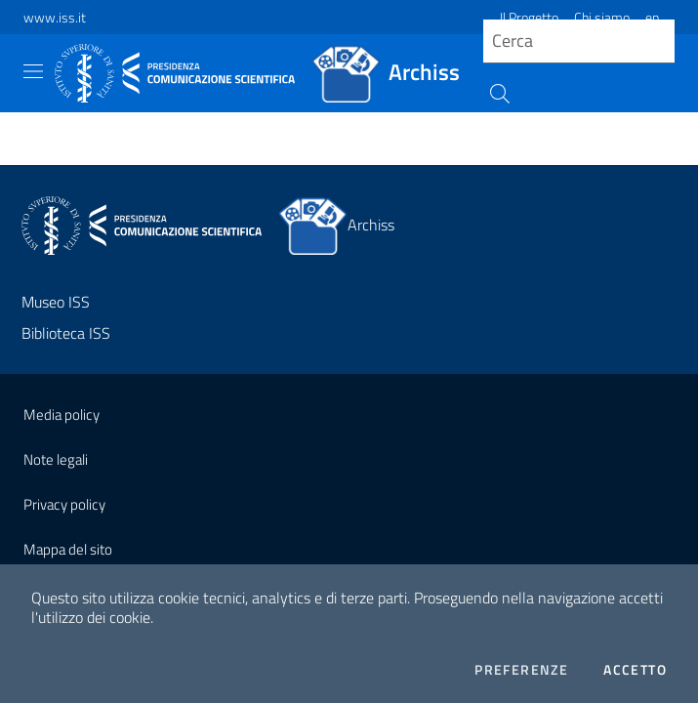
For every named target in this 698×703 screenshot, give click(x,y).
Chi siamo (602, 17)
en (652, 17)
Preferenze (521, 670)
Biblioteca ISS (65, 333)
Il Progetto (529, 17)
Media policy (61, 414)
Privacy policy (64, 504)
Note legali (55, 459)
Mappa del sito (67, 549)
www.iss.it (54, 17)
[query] (579, 41)
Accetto (635, 670)
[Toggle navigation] (33, 71)
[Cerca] (497, 91)
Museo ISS (55, 301)
